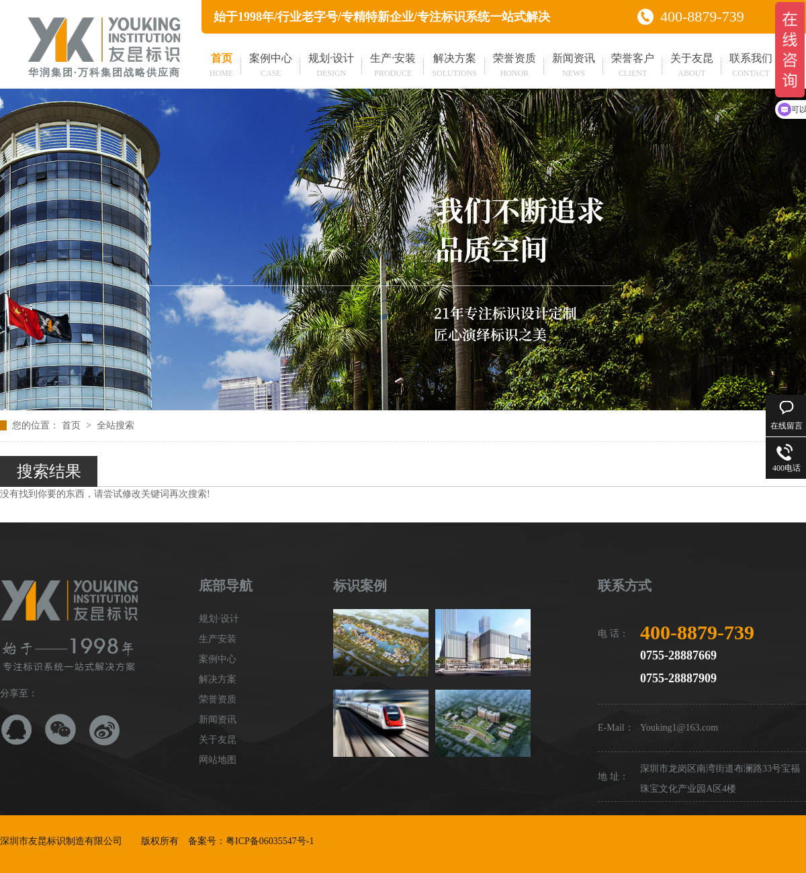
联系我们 (750, 66)
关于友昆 (691, 66)
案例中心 (270, 66)
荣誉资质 (514, 66)
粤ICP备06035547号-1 (270, 841)
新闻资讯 (573, 66)
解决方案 (454, 66)
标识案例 (360, 585)
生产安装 (217, 639)
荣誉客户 (632, 66)
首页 (221, 66)
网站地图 (217, 760)
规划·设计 (331, 66)
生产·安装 (393, 66)
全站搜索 (115, 425)
